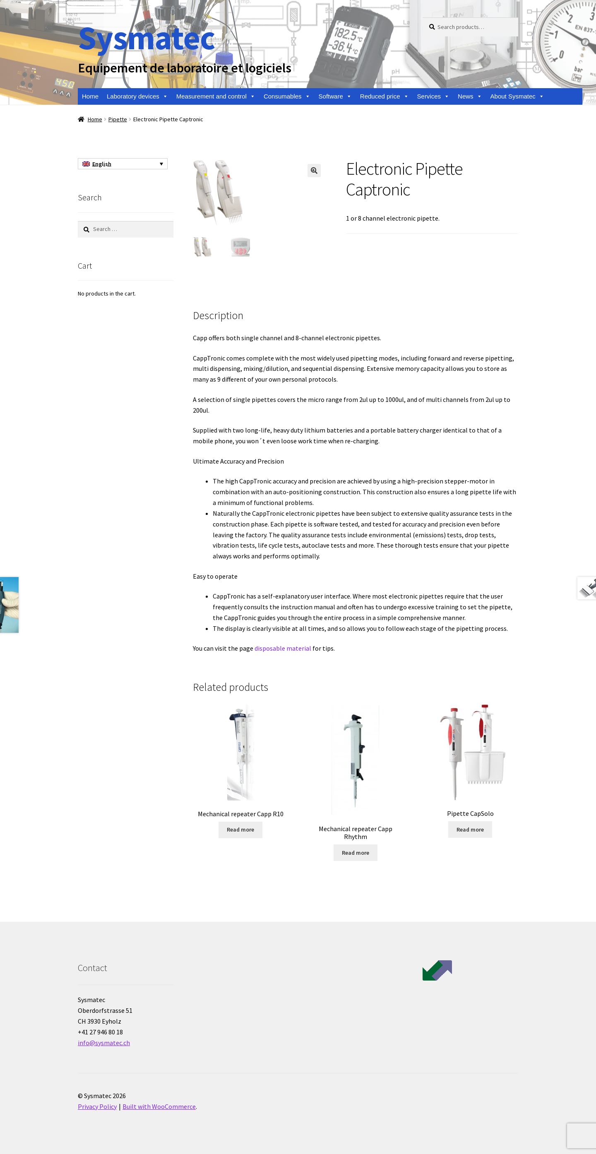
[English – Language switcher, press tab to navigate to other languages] (123, 164)
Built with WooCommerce (159, 1106)
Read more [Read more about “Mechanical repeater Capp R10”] (240, 829)
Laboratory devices (137, 96)
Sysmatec (146, 37)
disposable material (283, 648)
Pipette (117, 119)
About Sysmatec (517, 96)
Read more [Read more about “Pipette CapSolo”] (470, 829)
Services (433, 96)
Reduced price (384, 96)
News (470, 96)
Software (335, 96)
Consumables (287, 96)
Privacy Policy (97, 1106)
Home (90, 96)
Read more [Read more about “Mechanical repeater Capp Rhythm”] (355, 852)
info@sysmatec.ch (104, 1043)
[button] (314, 170)
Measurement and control (215, 96)
